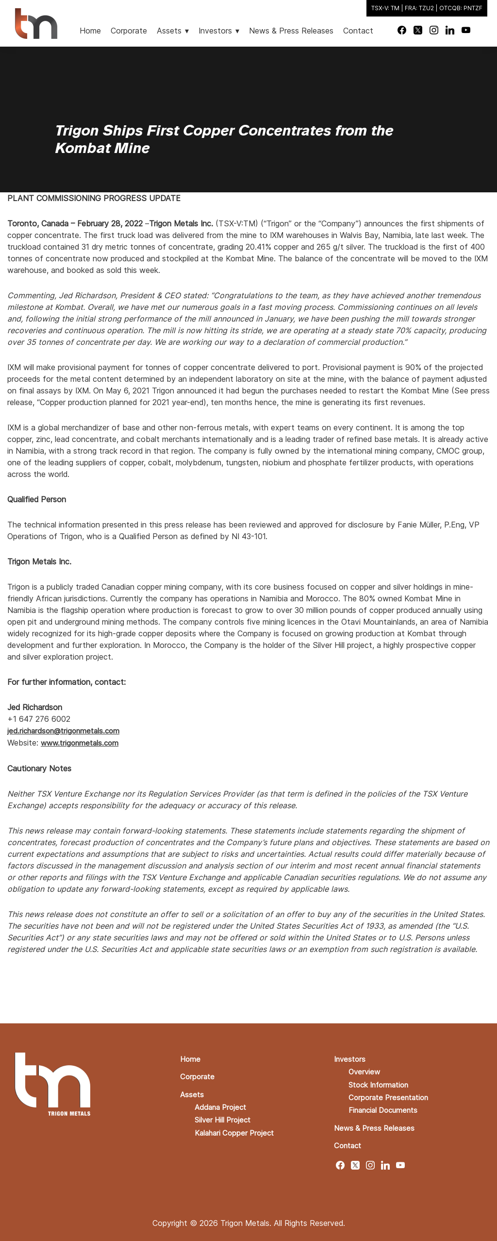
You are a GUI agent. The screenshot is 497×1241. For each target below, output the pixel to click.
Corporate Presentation (391, 1096)
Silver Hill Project (225, 1118)
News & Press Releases (376, 1126)
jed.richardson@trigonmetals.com (66, 730)
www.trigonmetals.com (82, 742)
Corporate (198, 1075)
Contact (349, 1143)
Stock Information (381, 1083)
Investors (350, 1058)
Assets (192, 1093)
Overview (365, 1070)
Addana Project (222, 1105)
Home (190, 1058)
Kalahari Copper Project (237, 1131)
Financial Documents (386, 1108)
